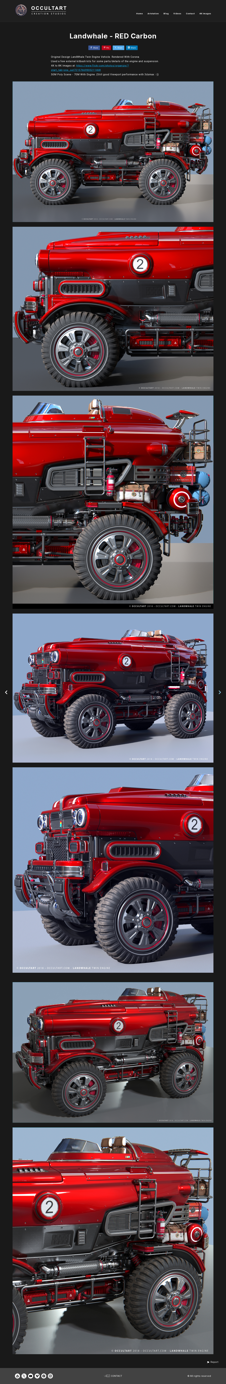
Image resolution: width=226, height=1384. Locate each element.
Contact (190, 13)
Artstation (153, 13)
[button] (212, 1362)
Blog (166, 13)
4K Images (205, 13)
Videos (177, 13)
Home (139, 13)
